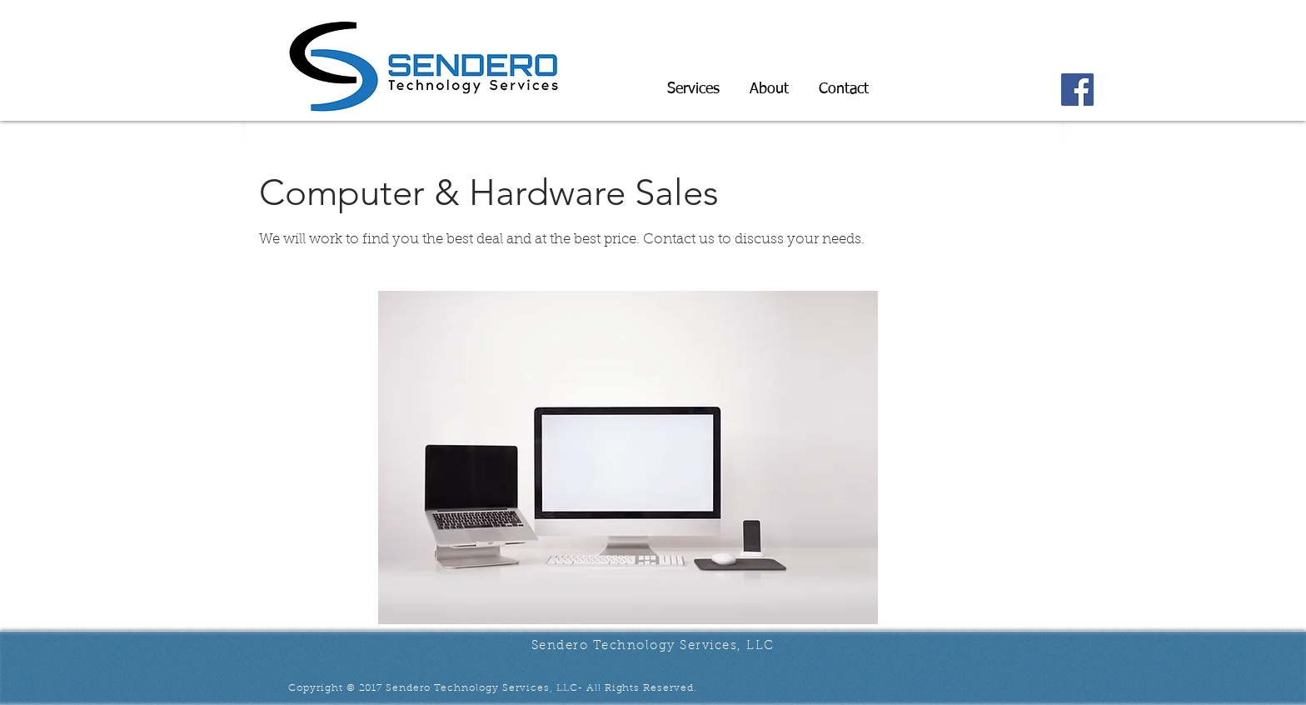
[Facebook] (1077, 89)
